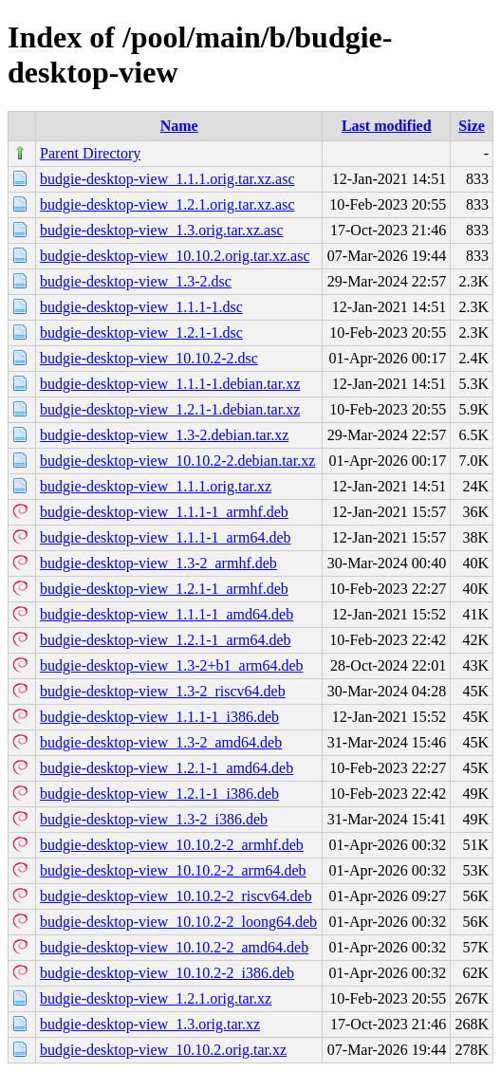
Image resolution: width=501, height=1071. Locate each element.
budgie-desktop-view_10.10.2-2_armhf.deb (172, 845)
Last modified (387, 126)
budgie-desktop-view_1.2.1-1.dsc (141, 332)
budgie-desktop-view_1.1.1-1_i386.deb (159, 717)
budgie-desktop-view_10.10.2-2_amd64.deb (174, 947)
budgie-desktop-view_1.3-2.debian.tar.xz (164, 435)
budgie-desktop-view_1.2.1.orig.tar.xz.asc (167, 204)
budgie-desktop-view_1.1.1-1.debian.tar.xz (170, 384)
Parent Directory (90, 153)
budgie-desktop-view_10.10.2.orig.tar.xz (163, 1050)
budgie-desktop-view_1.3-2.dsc (136, 281)
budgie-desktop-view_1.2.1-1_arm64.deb (165, 640)
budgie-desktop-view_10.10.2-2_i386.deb (167, 973)
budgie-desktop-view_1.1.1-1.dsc (141, 307)
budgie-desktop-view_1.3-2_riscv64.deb (163, 691)
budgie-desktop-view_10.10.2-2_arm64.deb (173, 870)
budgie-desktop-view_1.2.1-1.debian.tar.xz (170, 409)
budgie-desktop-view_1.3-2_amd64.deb (161, 742)
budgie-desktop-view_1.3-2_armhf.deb (158, 563)
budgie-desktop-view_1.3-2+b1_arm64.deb (171, 665)
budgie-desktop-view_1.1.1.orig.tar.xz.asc (167, 179)
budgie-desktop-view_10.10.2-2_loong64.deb (178, 922)
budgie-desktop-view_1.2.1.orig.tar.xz (155, 998)
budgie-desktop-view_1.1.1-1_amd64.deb (166, 614)
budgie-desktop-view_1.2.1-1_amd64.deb (166, 768)
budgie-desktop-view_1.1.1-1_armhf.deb (164, 512)
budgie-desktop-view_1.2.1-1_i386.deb (159, 793)
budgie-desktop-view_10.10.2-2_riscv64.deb (176, 896)
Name (179, 126)
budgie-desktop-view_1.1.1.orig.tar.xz (155, 486)
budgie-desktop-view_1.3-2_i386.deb (154, 819)
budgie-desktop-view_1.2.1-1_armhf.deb (164, 589)
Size (471, 126)
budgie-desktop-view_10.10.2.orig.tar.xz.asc (174, 256)
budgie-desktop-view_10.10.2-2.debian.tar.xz (177, 460)
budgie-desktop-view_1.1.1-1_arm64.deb (165, 537)
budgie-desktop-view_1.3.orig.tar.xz (150, 1024)
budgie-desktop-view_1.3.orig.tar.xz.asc (161, 230)
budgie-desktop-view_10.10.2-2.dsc (149, 358)
